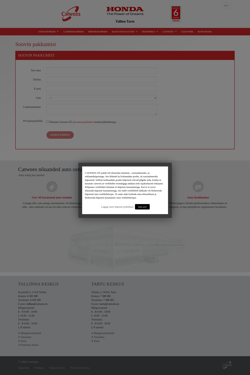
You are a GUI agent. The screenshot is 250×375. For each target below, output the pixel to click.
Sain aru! (142, 206)
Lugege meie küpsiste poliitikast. (117, 206)
